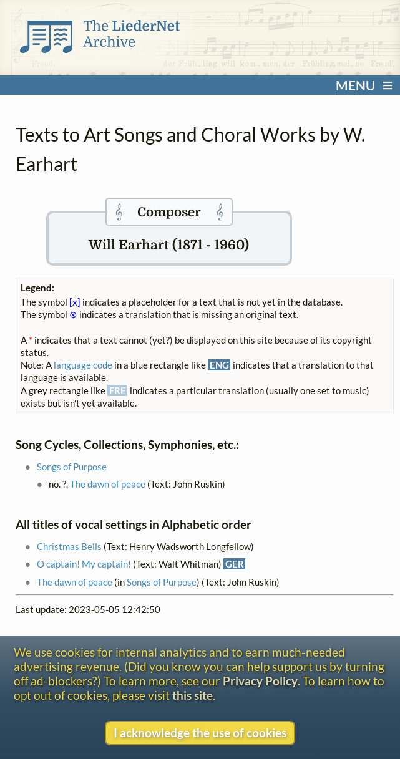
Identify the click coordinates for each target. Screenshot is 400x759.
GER (234, 563)
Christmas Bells (69, 546)
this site (192, 695)
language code (83, 364)
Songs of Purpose (72, 466)
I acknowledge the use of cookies (200, 732)
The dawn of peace (107, 484)
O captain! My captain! (84, 563)
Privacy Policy (260, 681)
